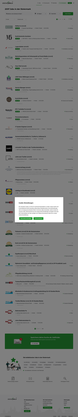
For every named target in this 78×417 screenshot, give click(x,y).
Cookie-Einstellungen (38, 218)
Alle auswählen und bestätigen (26, 218)
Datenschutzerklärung (23, 214)
